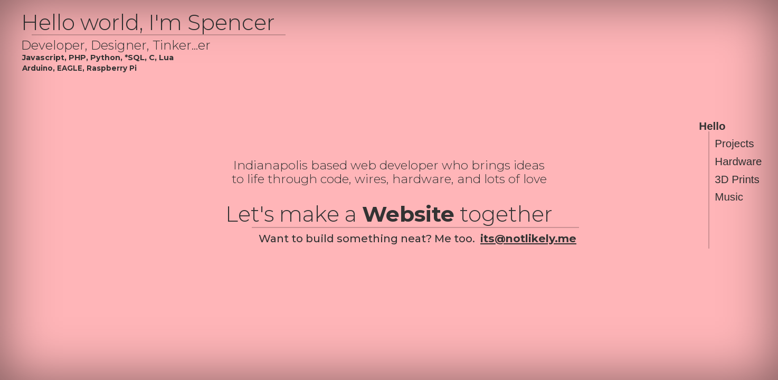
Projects (734, 144)
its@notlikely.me (528, 238)
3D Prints (737, 179)
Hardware (738, 161)
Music (729, 197)
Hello (712, 126)
